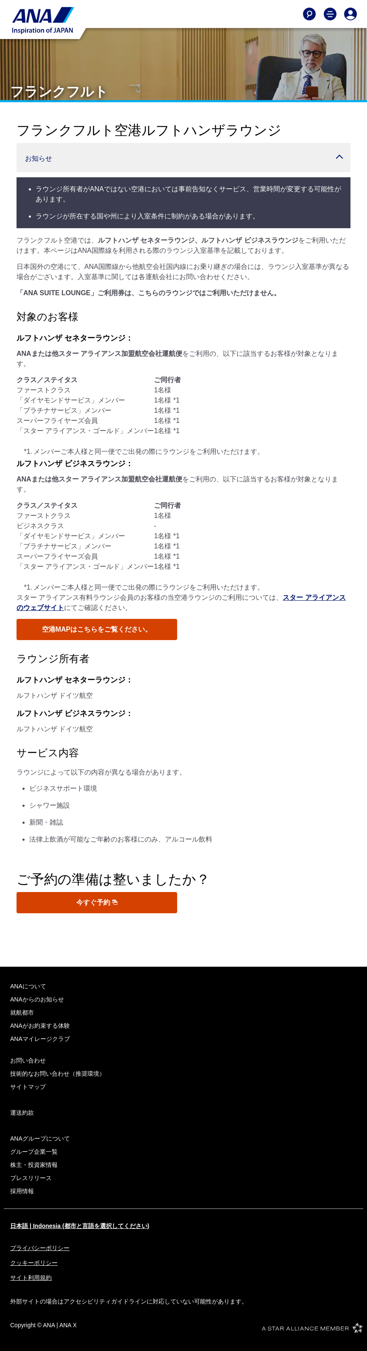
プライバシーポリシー (40, 1248)
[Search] (309, 14)
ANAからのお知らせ (37, 999)
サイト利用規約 (31, 1277)
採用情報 (22, 1191)
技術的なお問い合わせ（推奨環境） (57, 1073)
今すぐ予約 (96, 902)
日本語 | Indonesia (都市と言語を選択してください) (79, 1225)
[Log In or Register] (350, 14)
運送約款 (22, 1112)
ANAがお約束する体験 (40, 1025)
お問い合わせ (28, 1060)
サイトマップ (28, 1086)
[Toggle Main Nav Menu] (330, 14)
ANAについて (28, 986)
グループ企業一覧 (34, 1151)
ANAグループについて (40, 1138)
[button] (183, 157)
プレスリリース (31, 1178)
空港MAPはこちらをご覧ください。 (97, 629)
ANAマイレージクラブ (40, 1038)
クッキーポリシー (34, 1262)
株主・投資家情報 (34, 1164)
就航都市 (22, 1012)
